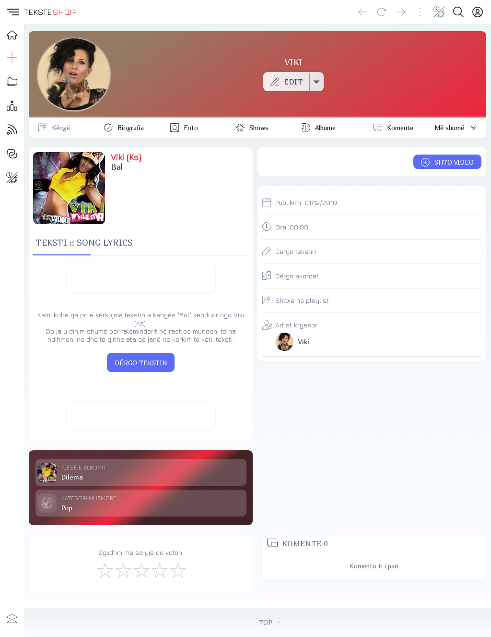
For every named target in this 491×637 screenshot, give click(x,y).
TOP (270, 622)
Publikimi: (306, 202)
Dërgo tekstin (295, 251)
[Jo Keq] (123, 569)
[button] (12, 12)
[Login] (477, 12)
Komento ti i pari (374, 566)
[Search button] (458, 12)
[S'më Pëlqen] (104, 569)
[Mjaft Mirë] (159, 569)
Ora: (291, 227)
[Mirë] (141, 569)
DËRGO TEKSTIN (141, 363)
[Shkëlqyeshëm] (177, 569)
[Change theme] (439, 12)
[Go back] (362, 12)
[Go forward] (400, 12)
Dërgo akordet (297, 276)
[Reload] (381, 12)
